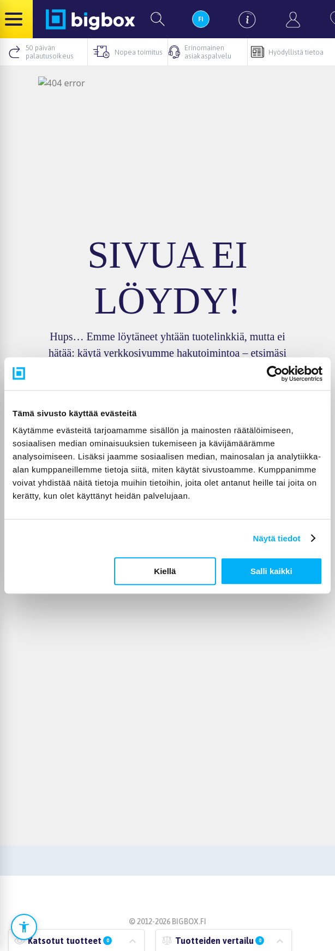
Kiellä (165, 571)
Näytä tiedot (277, 538)
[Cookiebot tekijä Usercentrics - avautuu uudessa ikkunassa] (274, 373)
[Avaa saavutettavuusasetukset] (24, 927)
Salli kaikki (271, 571)
